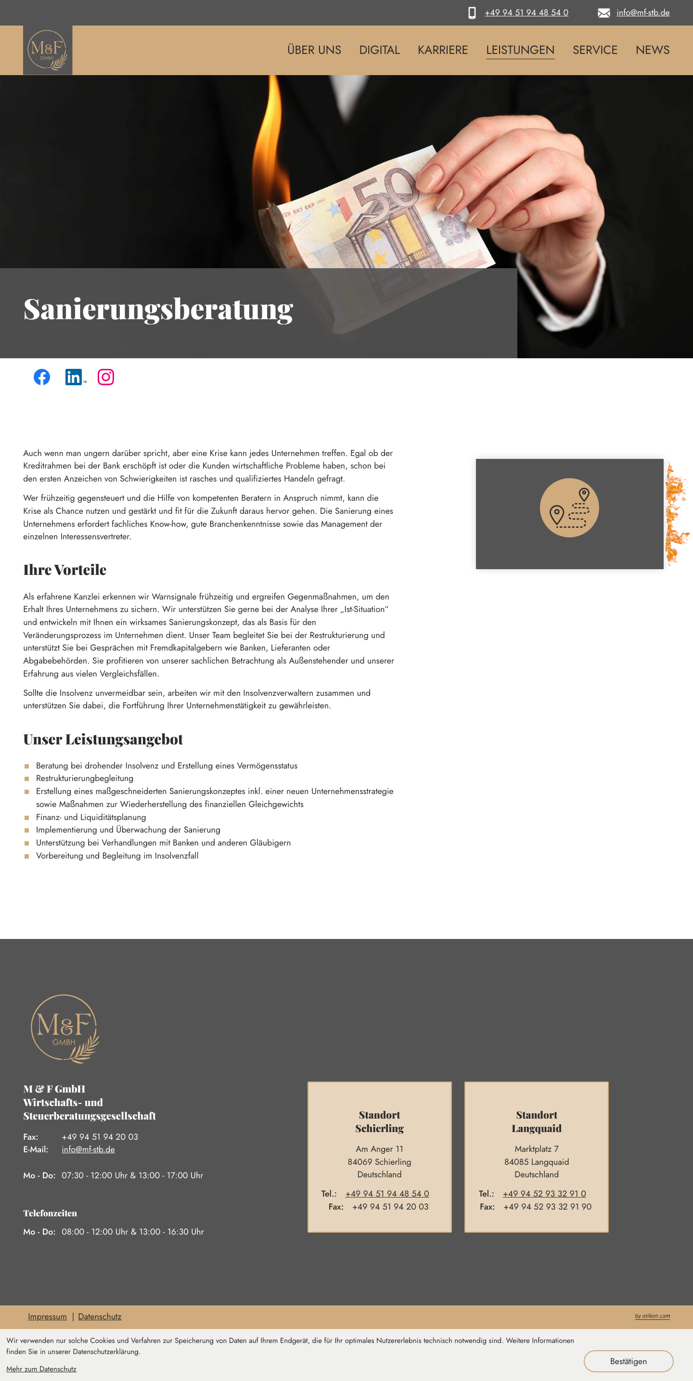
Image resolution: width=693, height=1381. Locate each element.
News (653, 50)
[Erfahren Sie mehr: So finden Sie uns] (579, 514)
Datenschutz (99, 1316)
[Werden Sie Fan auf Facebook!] (44, 379)
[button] (515, 13)
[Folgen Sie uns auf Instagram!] (108, 379)
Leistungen (520, 50)
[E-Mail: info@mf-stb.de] (632, 13)
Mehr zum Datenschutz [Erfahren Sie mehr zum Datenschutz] (41, 1369)
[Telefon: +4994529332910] (549, 1193)
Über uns (314, 50)
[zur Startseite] (48, 50)
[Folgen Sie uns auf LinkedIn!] (76, 379)
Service (595, 50)
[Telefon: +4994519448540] (392, 1193)
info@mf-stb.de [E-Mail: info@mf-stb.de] (88, 1149)
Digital (379, 50)
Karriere (443, 50)
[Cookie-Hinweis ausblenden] (629, 1361)
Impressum (47, 1316)
